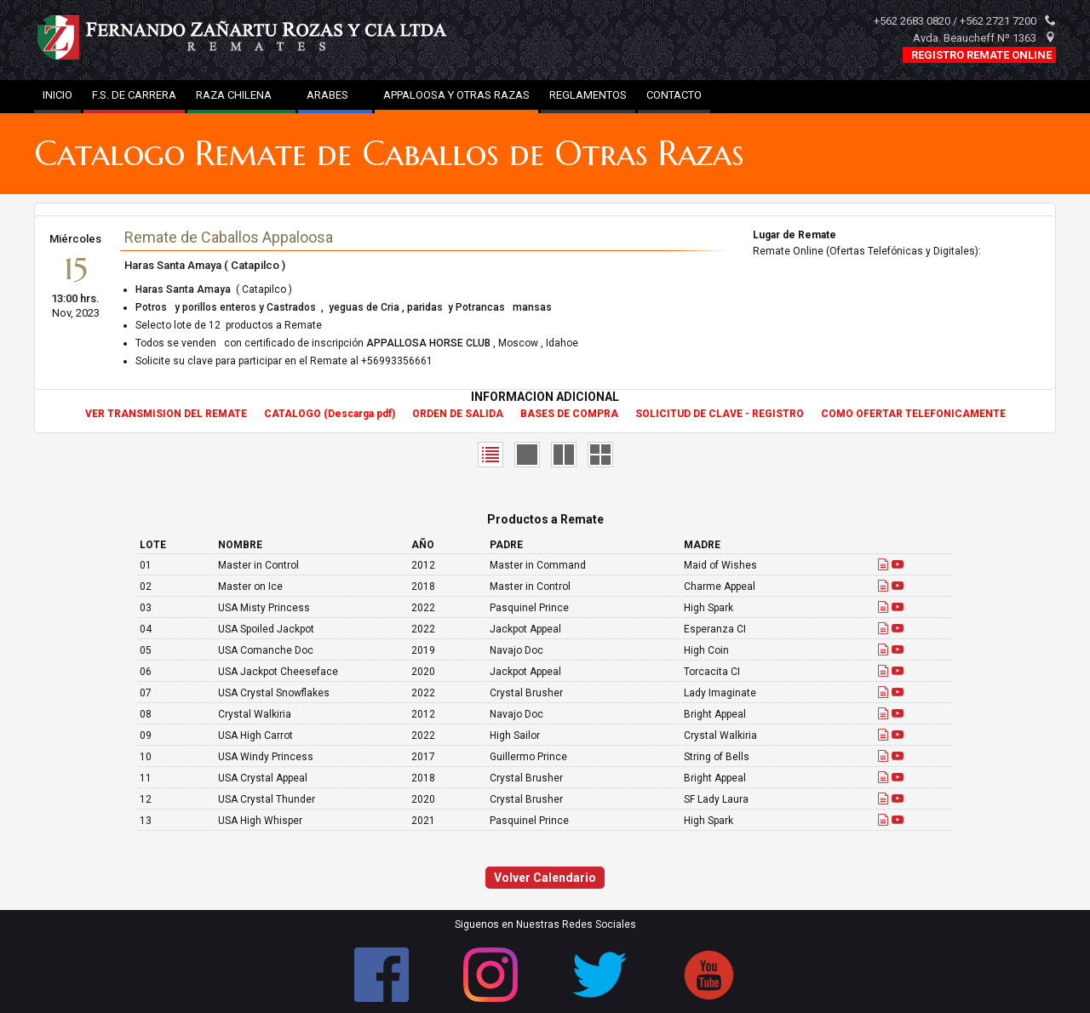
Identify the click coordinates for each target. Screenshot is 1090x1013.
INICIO (57, 95)
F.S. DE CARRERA (134, 95)
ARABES (335, 95)
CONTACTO (674, 95)
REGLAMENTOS (588, 95)
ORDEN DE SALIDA (457, 414)
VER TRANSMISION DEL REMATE (166, 414)
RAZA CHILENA (241, 95)
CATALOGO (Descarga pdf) (329, 414)
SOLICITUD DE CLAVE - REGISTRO (719, 414)
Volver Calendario (545, 877)
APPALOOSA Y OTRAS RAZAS (456, 95)
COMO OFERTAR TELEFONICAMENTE (913, 414)
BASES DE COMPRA (569, 414)
